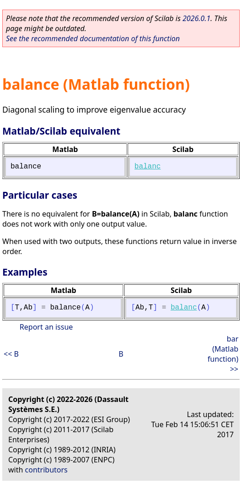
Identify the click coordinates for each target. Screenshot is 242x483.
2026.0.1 (196, 18)
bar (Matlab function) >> (223, 354)
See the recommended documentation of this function (93, 38)
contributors (46, 470)
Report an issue (46, 327)
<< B (11, 354)
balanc (147, 167)
